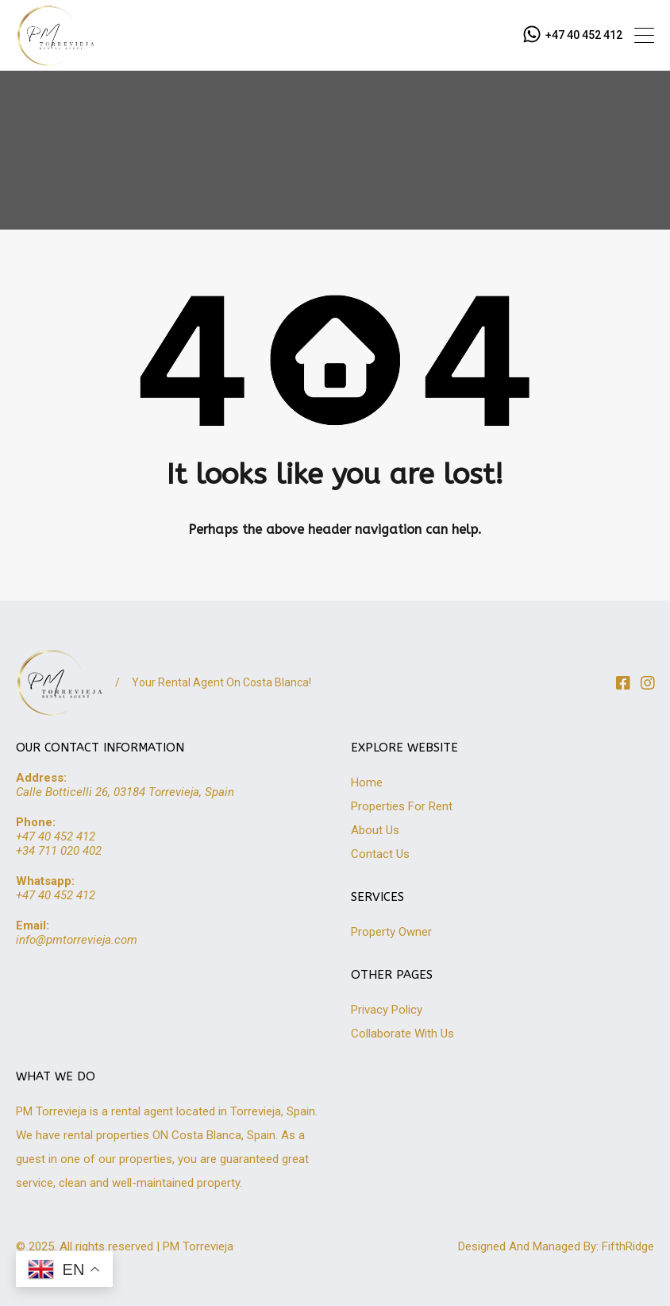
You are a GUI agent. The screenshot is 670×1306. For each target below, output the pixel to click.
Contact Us (380, 854)
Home (367, 782)
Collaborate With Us (402, 1033)
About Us (375, 830)
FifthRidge (628, 1246)
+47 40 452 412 (583, 35)
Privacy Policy (386, 1010)
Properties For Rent (401, 806)
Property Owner (391, 932)
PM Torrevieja (198, 1246)
